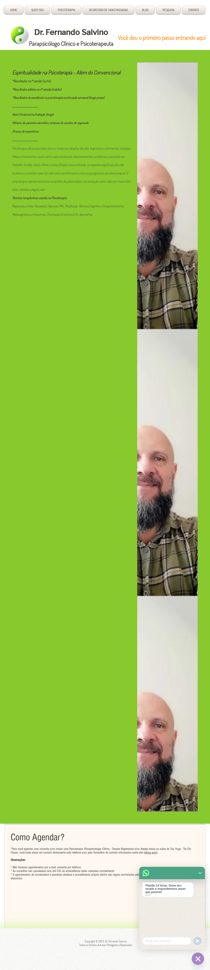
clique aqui (150, 852)
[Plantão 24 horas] (198, 959)
